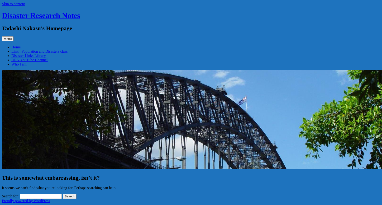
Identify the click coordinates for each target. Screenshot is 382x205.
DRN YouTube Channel (29, 60)
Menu (8, 39)
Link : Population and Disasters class (39, 51)
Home (16, 47)
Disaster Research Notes (41, 15)
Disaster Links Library (28, 56)
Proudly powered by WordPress (26, 201)
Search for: (10, 196)
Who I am (19, 64)
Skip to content (13, 4)
